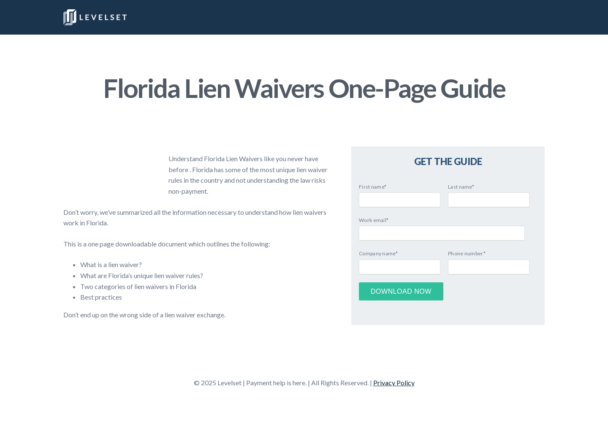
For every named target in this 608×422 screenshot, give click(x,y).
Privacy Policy (394, 383)
